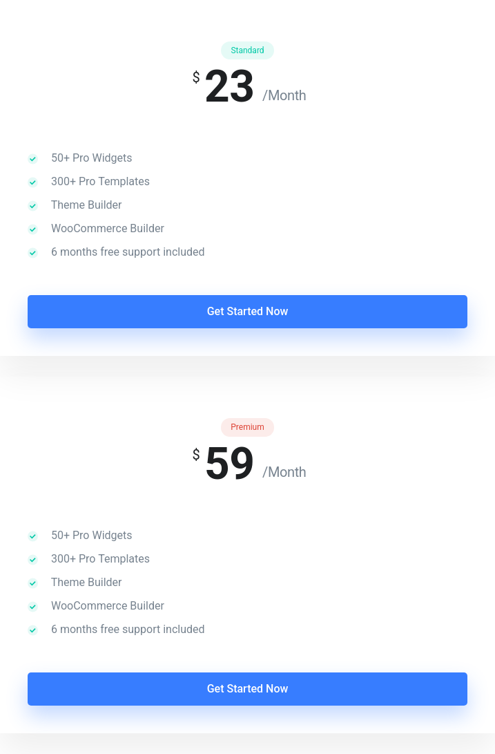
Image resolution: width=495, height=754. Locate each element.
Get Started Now (248, 311)
